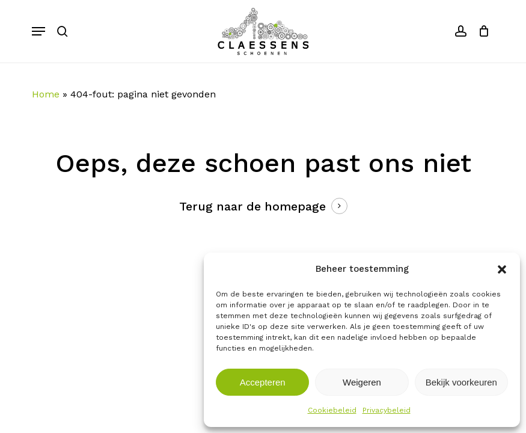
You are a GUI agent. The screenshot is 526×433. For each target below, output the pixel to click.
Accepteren (263, 382)
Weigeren (362, 382)
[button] (502, 269)
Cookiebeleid (332, 410)
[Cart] (481, 31)
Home (46, 94)
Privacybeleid (386, 410)
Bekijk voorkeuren (461, 382)
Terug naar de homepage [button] (252, 206)
